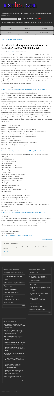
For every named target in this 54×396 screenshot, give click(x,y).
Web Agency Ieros (8, 296)
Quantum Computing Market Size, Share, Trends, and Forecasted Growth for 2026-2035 (12, 366)
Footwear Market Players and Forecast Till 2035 (14, 354)
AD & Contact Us (45, 32)
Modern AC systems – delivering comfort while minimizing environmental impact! (39, 289)
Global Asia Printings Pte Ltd (11, 292)
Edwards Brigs (11, 52)
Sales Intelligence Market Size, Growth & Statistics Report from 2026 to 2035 (14, 343)
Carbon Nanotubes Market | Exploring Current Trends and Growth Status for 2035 (14, 349)
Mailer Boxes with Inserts (35, 306)
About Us (26, 32)
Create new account (32, 18)
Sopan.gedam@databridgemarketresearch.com (19, 235)
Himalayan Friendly (34, 303)
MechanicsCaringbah (34, 280)
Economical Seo (33, 272)
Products (44, 28)
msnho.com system (13, 391)
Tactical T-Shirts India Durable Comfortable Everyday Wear (37, 299)
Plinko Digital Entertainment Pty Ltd (13, 276)
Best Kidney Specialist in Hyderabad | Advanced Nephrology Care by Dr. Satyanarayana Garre (13, 332)
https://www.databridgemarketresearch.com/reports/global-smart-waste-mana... (24, 212)
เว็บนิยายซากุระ (8, 286)
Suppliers (27, 28)
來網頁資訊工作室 (8, 302)
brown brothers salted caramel (37, 309)
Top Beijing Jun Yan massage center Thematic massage (38, 294)
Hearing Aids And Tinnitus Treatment (13, 272)
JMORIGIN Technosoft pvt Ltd (11, 299)
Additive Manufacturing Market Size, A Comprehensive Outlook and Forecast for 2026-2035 (14, 326)
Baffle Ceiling (32, 284)
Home (9, 28)
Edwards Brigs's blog (16, 39)
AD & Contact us (7, 251)
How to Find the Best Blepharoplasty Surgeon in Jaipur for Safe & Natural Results (14, 338)
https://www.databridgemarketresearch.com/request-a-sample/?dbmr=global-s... (24, 89)
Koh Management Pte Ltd (10, 289)
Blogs (9, 32)
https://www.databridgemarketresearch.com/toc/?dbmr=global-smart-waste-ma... (24, 151)
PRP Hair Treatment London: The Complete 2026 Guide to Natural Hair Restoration (14, 360)
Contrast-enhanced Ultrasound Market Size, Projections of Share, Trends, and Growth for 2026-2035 (13, 372)
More (23, 305)
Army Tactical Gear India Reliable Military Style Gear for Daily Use (38, 276)
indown (6, 279)
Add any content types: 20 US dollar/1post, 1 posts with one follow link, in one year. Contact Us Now (26, 22)
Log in (24, 18)
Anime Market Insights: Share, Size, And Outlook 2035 (14, 377)
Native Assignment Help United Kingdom (14, 282)
